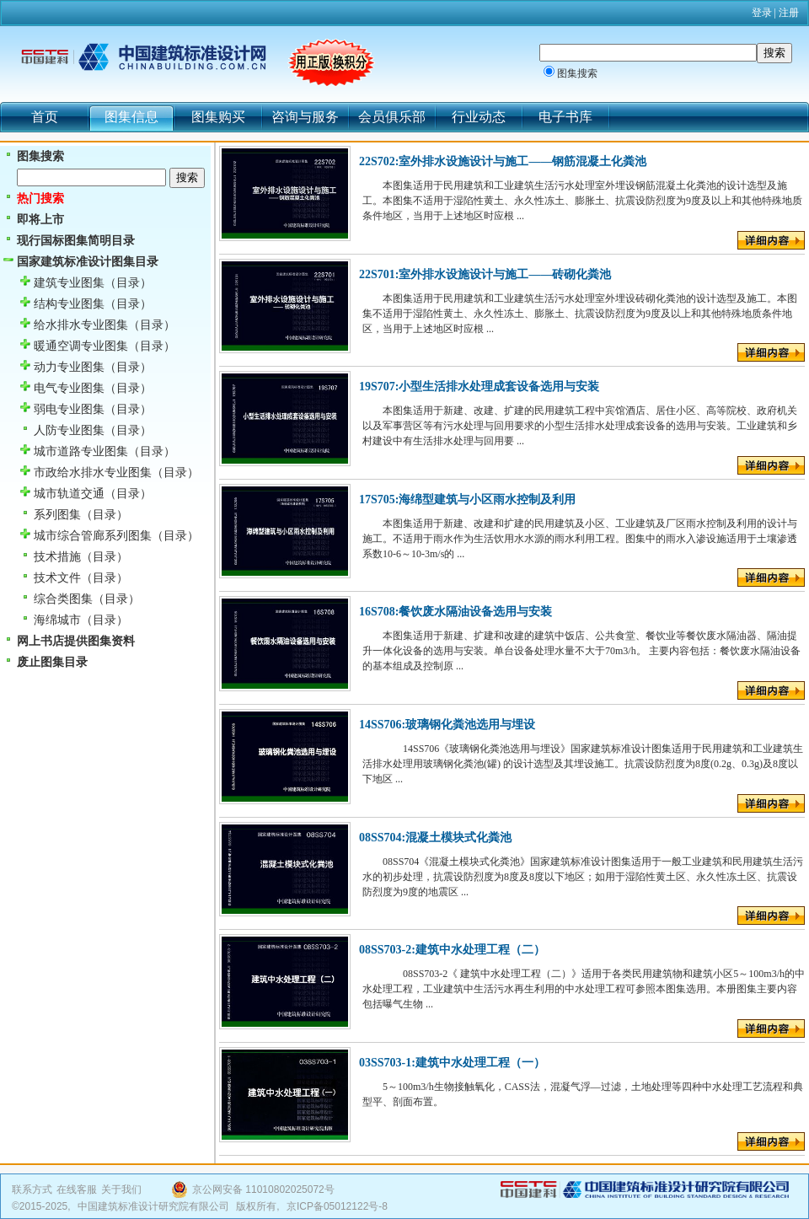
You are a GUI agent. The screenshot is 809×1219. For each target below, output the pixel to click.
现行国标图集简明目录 (76, 240)
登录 (762, 13)
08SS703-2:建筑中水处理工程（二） (452, 949)
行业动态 (479, 117)
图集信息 (131, 117)
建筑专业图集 (69, 283)
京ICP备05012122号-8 (337, 1206)
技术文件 (57, 578)
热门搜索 (40, 198)
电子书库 (565, 117)
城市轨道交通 (69, 493)
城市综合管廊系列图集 (93, 535)
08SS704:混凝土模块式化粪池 (435, 837)
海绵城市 (57, 620)
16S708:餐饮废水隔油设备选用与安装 (455, 611)
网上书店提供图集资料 (76, 641)
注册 (789, 13)
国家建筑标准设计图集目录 (87, 261)
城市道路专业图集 (81, 451)
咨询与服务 (305, 117)
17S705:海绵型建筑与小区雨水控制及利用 (467, 499)
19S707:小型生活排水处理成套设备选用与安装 (479, 386)
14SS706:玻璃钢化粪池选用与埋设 (447, 724)
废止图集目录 (52, 662)
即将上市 (40, 219)
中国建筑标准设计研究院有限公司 (153, 1206)
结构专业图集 (69, 304)
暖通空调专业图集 (81, 346)
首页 (44, 117)
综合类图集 (63, 599)
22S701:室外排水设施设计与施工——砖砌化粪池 (485, 274)
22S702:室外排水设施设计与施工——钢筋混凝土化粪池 (502, 161)
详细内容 (771, 240)
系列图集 (57, 514)
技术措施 (57, 556)
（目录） (128, 283)
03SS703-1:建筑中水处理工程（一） (452, 1062)
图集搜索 (577, 73)
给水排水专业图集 (81, 325)
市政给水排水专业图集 (93, 472)
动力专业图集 (69, 367)
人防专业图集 (69, 430)
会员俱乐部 (392, 117)
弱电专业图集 (69, 409)
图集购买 (218, 117)
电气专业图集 (69, 388)
